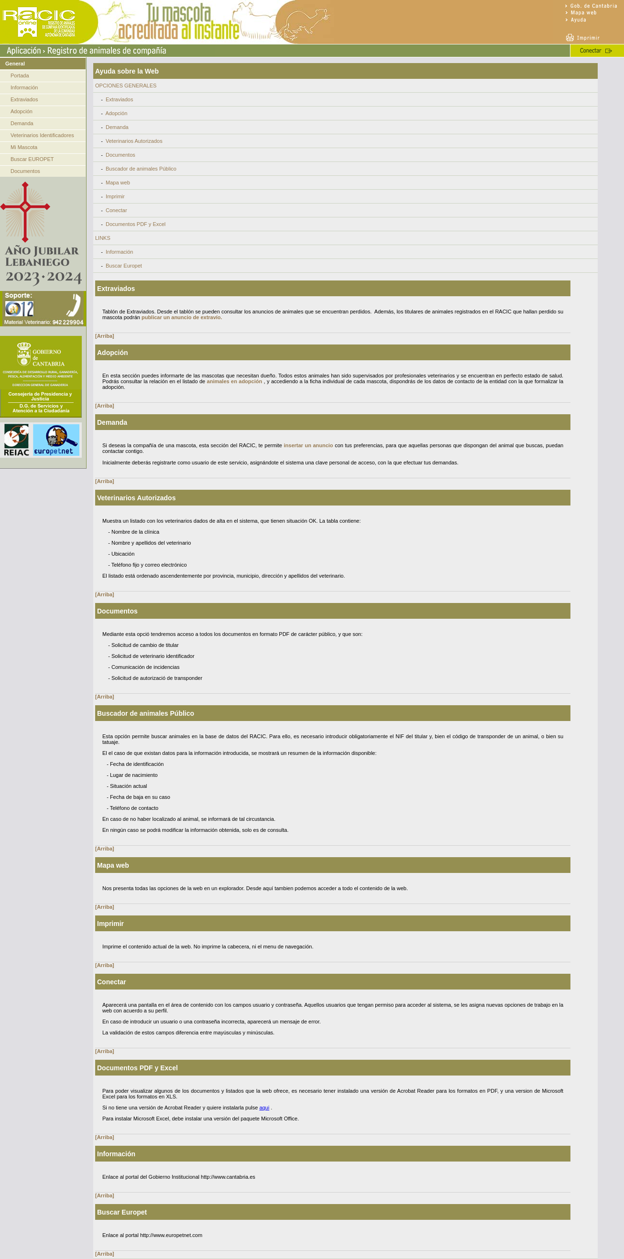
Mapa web (118, 182)
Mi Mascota (24, 147)
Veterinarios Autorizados (134, 141)
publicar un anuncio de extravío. (182, 317)
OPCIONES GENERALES (125, 85)
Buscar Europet (124, 266)
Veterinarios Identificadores (42, 135)
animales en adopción (235, 381)
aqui (264, 1107)
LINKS (102, 238)
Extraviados (24, 99)
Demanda (22, 123)
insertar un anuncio (308, 445)
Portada (20, 75)
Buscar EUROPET (32, 159)
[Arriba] (104, 336)
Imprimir (115, 196)
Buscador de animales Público (141, 169)
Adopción (22, 111)
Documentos (25, 171)
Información (24, 87)
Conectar (116, 210)
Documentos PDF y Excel (135, 224)
